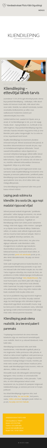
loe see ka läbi (23, 396)
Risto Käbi (21, 84)
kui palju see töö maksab (19, 402)
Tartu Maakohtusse (30, 278)
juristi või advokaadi (22, 254)
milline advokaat (15, 399)
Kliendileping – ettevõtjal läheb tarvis (21, 90)
